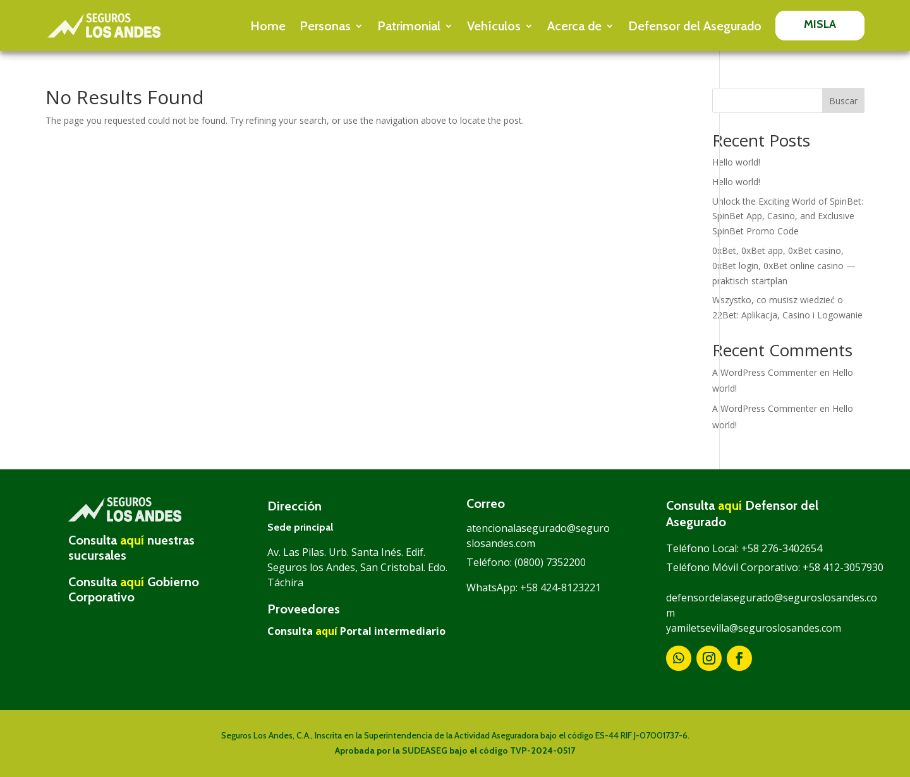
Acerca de (574, 26)
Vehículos (494, 26)
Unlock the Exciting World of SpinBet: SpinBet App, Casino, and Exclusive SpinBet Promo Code (787, 216)
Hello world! (736, 162)
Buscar (843, 101)
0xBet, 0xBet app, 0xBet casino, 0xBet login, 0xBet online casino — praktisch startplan (784, 265)
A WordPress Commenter (764, 372)
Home (268, 26)
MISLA (820, 24)
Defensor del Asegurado (694, 26)
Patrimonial (408, 26)
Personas (325, 26)
